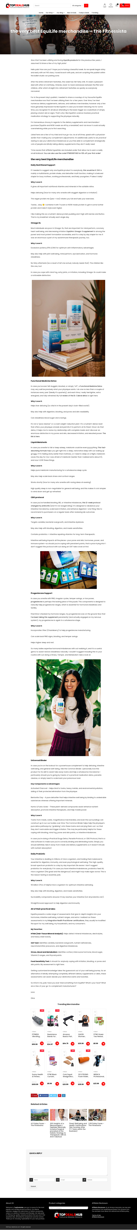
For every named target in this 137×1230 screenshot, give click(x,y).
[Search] (86, 5)
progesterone (36, 601)
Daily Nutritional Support (43, 165)
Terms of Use (96, 1215)
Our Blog (60, 13)
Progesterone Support (41, 593)
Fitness (34, 1031)
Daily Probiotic (38, 853)
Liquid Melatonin (39, 442)
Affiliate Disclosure (98, 1217)
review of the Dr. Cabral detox (74, 395)
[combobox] (68, 1208)
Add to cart (42, 1043)
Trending (95, 13)
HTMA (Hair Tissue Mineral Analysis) (47, 933)
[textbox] (68, 1208)
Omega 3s (36, 223)
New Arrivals (71, 13)
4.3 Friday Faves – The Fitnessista (38, 1125)
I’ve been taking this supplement (44, 617)
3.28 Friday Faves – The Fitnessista (96, 1125)
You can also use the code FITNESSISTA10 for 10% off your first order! (72, 153)
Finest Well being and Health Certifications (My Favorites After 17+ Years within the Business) (78, 1127)
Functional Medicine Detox (44, 381)
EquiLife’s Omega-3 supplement (80, 231)
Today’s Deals (84, 13)
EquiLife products (70, 60)
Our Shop (49, 13)
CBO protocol (37, 497)
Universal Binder (39, 760)
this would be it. (89, 170)
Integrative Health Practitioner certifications (66, 920)
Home (41, 13)
